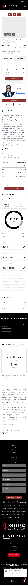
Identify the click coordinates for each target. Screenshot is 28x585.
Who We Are (14, 459)
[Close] (25, 570)
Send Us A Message (14, 497)
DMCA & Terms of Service (15, 583)
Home (14, 445)
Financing (14, 455)
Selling (14, 452)
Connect (14, 462)
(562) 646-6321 (14, 550)
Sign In (22, 1)
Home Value (14, 457)
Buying (14, 450)
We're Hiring (14, 554)
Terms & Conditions (13, 517)
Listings (14, 447)
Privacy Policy (6, 517)
